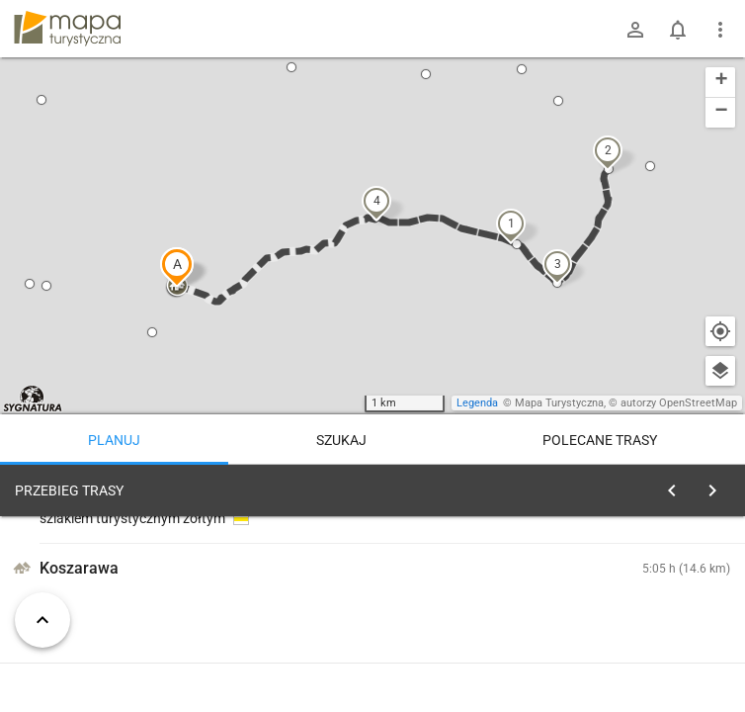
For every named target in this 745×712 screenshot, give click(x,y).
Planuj (114, 440)
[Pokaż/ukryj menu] (720, 29)
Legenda (477, 403)
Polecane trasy (599, 440)
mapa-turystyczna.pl (67, 28)
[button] (177, 267)
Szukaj (341, 440)
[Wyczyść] (718, 485)
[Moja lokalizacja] (720, 331)
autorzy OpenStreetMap (679, 403)
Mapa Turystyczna (559, 403)
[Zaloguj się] (635, 29)
